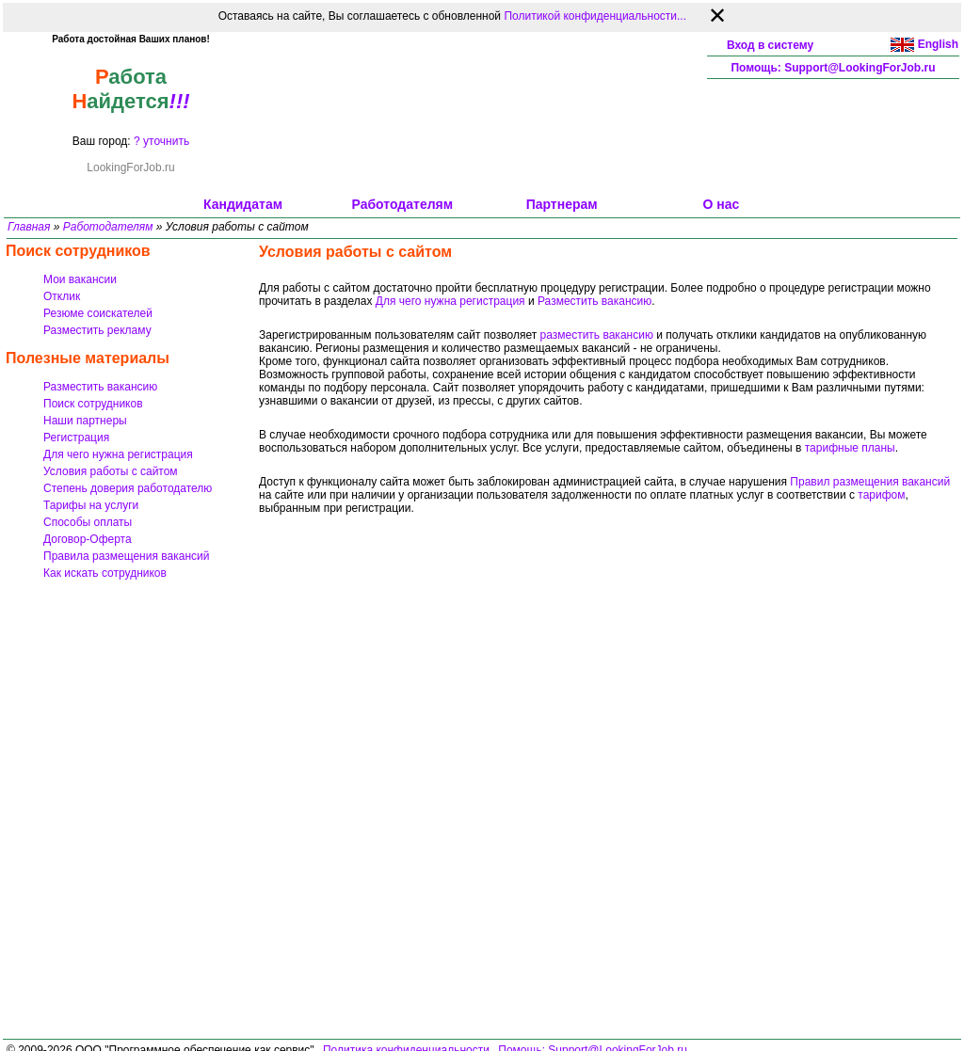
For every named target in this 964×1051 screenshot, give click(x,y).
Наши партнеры (85, 420)
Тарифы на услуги (90, 505)
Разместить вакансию (100, 386)
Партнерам (562, 204)
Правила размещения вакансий (126, 556)
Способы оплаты (87, 522)
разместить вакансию (596, 335)
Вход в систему (770, 45)
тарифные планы (850, 447)
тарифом (881, 495)
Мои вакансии (80, 279)
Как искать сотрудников (105, 573)
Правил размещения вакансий (870, 481)
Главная (29, 226)
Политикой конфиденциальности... (595, 16)
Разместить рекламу (97, 330)
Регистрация (76, 437)
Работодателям (403, 204)
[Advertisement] (482, 114)
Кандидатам (242, 204)
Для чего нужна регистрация (118, 454)
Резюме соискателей (98, 313)
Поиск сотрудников (93, 403)
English (938, 44)
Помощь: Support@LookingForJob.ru (833, 67)
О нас (721, 204)
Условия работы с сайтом (110, 471)
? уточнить (161, 141)
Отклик (61, 296)
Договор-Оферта (87, 539)
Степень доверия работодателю (127, 488)
